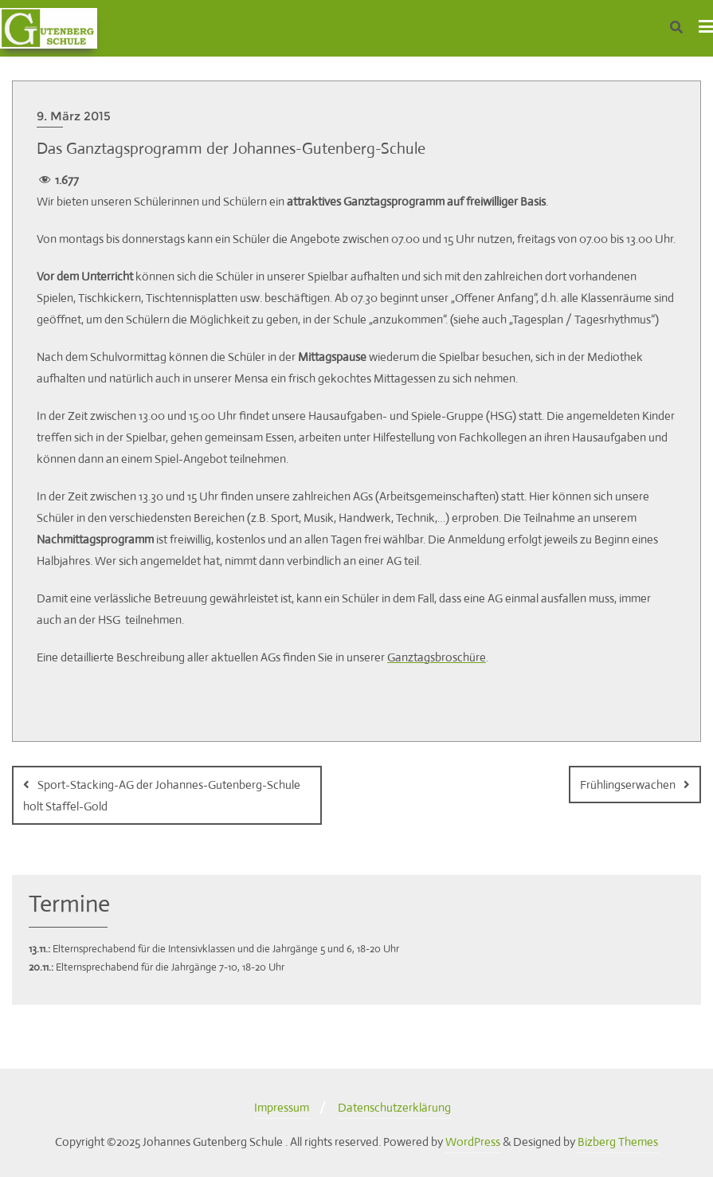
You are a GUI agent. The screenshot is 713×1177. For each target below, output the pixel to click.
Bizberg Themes (618, 1141)
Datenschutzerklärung (394, 1107)
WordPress (472, 1141)
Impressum (281, 1107)
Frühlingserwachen (628, 784)
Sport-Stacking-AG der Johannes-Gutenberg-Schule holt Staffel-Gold (161, 795)
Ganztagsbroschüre (436, 657)
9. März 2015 (74, 116)
